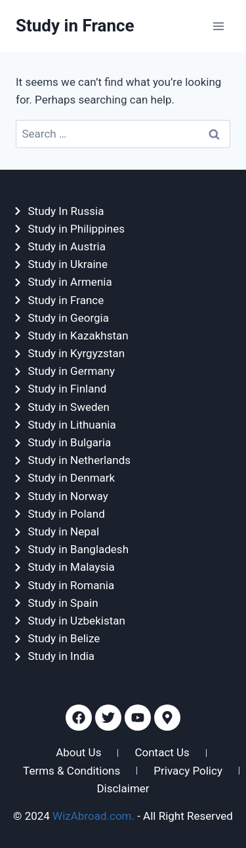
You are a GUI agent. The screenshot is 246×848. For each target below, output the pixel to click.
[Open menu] (218, 26)
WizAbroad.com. (93, 815)
